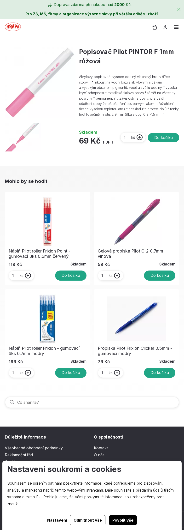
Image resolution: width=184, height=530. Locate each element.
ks (129, 137)
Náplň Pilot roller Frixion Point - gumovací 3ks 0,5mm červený (39, 253)
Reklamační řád (19, 454)
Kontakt (101, 448)
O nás (99, 454)
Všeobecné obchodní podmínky (34, 448)
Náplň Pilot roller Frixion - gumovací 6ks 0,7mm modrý (44, 351)
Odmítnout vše (88, 520)
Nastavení (57, 520)
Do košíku (163, 137)
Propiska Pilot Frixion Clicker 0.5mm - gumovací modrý (135, 351)
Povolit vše (122, 520)
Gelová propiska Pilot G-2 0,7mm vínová (130, 253)
